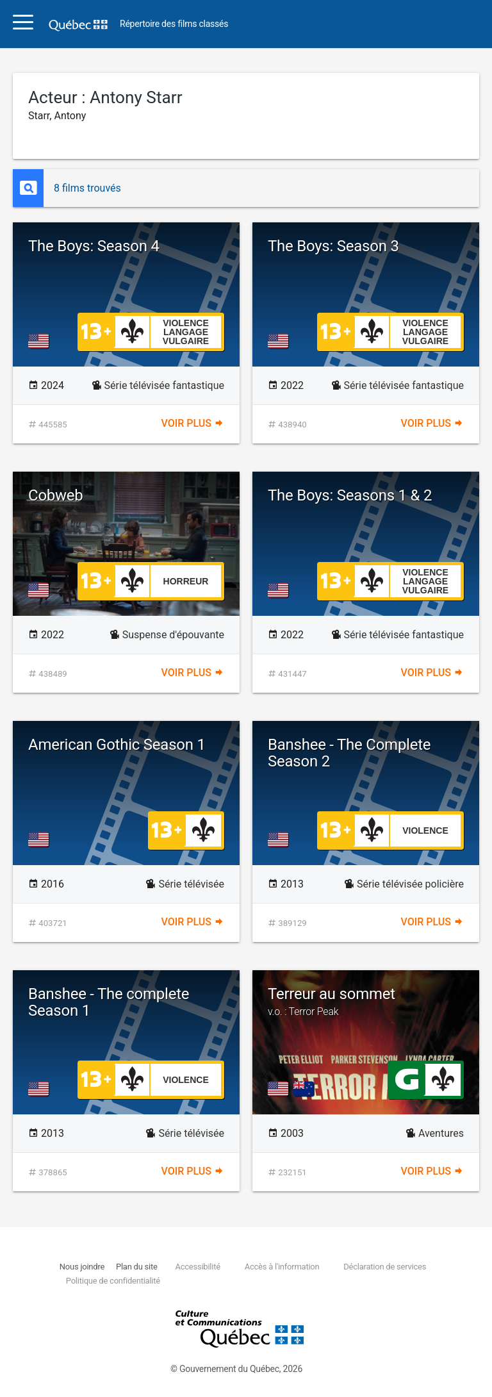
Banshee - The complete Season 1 (108, 1002)
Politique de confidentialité (113, 1280)
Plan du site (137, 1266)
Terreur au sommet (366, 1001)
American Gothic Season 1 (117, 745)
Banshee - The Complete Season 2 (349, 753)
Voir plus (192, 423)
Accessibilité (197, 1266)
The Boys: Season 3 (333, 246)
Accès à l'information (282, 1266)
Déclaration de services (384, 1266)
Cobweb (55, 495)
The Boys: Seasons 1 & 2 (350, 495)
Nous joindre (82, 1266)
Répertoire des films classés (174, 24)
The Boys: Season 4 (94, 246)
